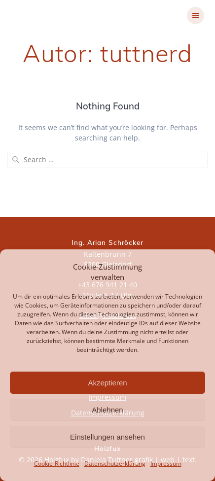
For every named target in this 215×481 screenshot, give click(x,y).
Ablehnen (107, 410)
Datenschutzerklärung (114, 463)
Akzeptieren (107, 382)
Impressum (165, 463)
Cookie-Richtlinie (56, 463)
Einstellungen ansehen (107, 437)
